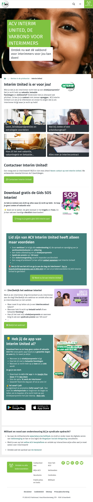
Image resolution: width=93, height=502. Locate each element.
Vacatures (37, 475)
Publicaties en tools (38, 481)
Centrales (52, 475)
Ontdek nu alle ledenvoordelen (18, 467)
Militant (51, 480)
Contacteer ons (38, 464)
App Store (23, 377)
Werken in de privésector (20, 79)
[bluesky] (81, 463)
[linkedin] (77, 463)
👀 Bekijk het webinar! (15, 325)
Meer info (41, 396)
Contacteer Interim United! (19, 179)
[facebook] (63, 463)
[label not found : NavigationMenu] (80, 4)
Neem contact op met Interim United (65, 171)
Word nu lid (88, 3)
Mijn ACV (37, 470)
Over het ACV (51, 464)
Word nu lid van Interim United (46, 278)
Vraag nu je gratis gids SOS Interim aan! (32, 219)
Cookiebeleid (39, 492)
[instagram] (72, 463)
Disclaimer (28, 492)
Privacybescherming (61, 492)
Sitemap (49, 492)
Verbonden (52, 470)
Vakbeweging (17, 439)
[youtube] (67, 463)
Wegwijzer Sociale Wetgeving (54, 439)
